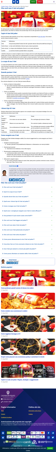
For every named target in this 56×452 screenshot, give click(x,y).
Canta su (33, 1)
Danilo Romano (13, 166)
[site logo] (1, 2)
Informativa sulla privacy (35, 411)
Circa (2, 411)
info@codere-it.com (7, 399)
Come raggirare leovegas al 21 (10, 334)
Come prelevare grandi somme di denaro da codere (17, 288)
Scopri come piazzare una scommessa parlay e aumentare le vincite (22, 357)
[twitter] (53, 437)
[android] (13, 1)
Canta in (40, 1)
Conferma (50, 448)
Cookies (31, 414)
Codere (27, 78)
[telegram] (53, 433)
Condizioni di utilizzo (6, 417)
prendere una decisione (19, 98)
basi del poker (41, 36)
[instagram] (48, 437)
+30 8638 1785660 (6, 401)
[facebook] (48, 433)
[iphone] (17, 1)
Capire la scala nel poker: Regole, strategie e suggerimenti (19, 380)
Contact (3, 414)
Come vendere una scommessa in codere (14, 311)
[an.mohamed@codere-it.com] (23, 179)
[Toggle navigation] (54, 1)
